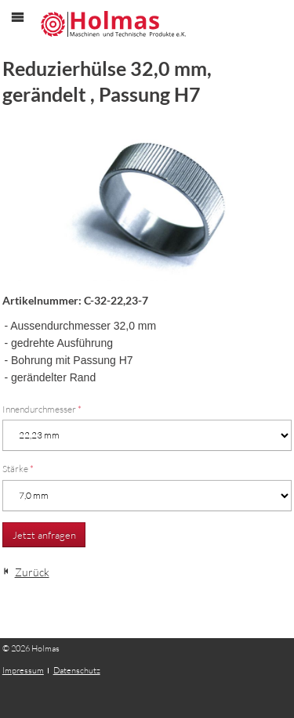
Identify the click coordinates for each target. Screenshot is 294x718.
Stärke (18, 468)
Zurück (32, 572)
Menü (26, 30)
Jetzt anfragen (44, 535)
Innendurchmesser (42, 409)
